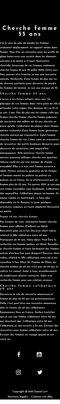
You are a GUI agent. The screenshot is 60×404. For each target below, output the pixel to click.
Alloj (49, 397)
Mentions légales (18, 397)
